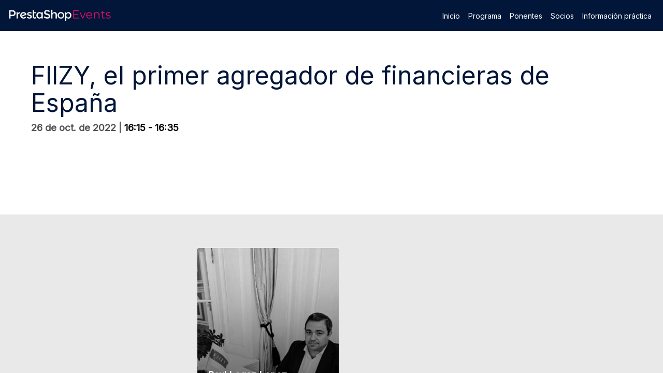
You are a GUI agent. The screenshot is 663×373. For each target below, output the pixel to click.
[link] (451, 15)
